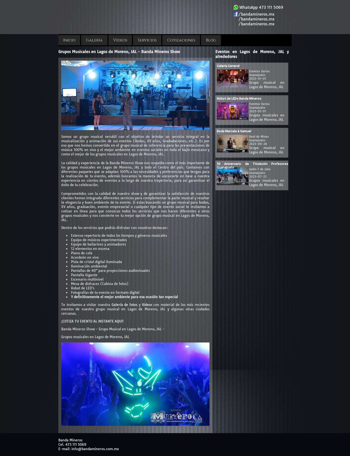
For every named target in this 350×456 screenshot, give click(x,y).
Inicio (69, 40)
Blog (211, 40)
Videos (120, 40)
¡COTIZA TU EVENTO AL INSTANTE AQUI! (92, 321)
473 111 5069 (75, 444)
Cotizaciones (181, 40)
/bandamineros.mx (253, 14)
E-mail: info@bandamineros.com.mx (88, 449)
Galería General (228, 66)
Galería (94, 40)
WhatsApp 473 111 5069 (258, 7)
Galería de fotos (124, 305)
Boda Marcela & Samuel (234, 131)
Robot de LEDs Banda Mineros (239, 98)
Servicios (147, 40)
